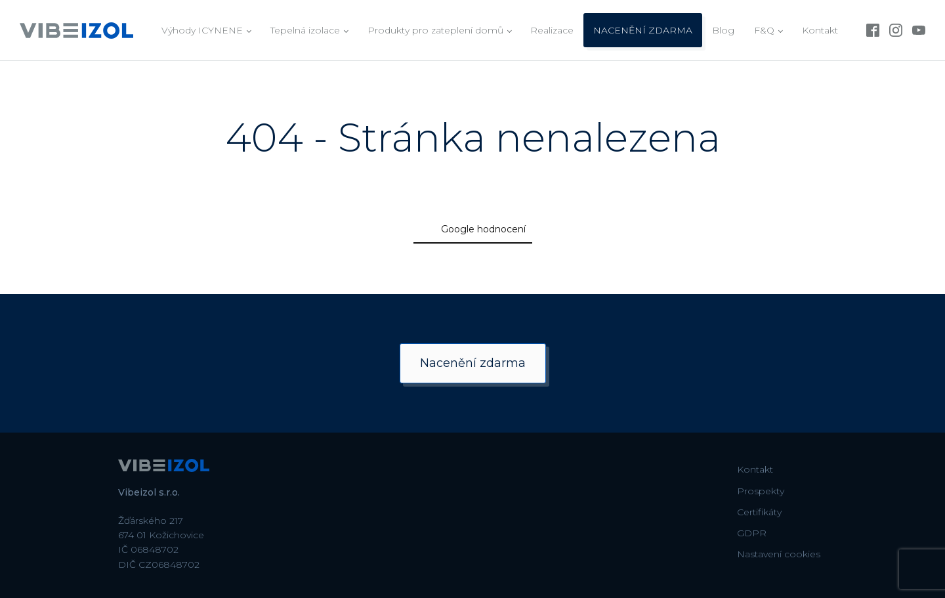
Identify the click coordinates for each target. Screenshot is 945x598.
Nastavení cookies (778, 554)
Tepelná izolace (305, 30)
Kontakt (820, 30)
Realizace (552, 30)
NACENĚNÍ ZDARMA (642, 30)
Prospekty (760, 491)
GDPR (751, 533)
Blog (723, 30)
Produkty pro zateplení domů (435, 30)
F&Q (764, 30)
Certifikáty (759, 512)
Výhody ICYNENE (202, 30)
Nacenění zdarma (473, 363)
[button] (210, 267)
